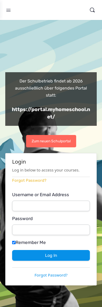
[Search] (92, 10)
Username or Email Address (40, 194)
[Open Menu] (8, 9)
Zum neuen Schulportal (51, 141)
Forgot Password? (29, 180)
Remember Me (29, 242)
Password (22, 218)
